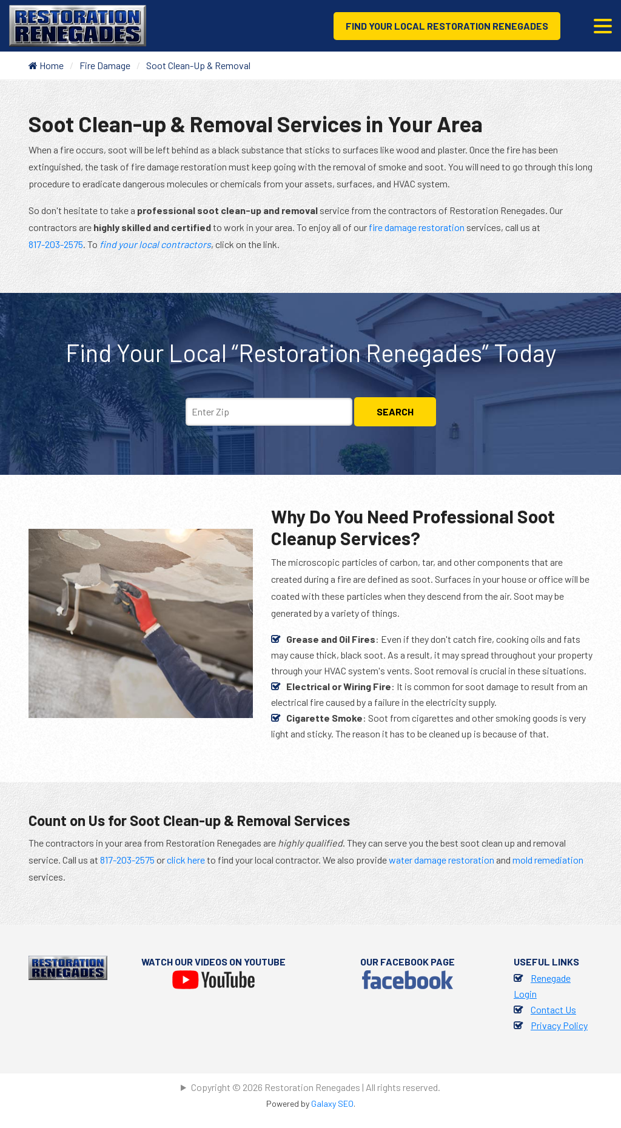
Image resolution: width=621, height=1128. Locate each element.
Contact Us (553, 1009)
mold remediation (547, 859)
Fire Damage (104, 65)
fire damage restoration (417, 227)
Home (46, 65)
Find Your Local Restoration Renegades (447, 26)
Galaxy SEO (332, 1103)
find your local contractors (155, 244)
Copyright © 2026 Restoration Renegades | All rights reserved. (315, 1087)
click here (186, 859)
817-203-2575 (56, 244)
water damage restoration (441, 859)
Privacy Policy (559, 1025)
